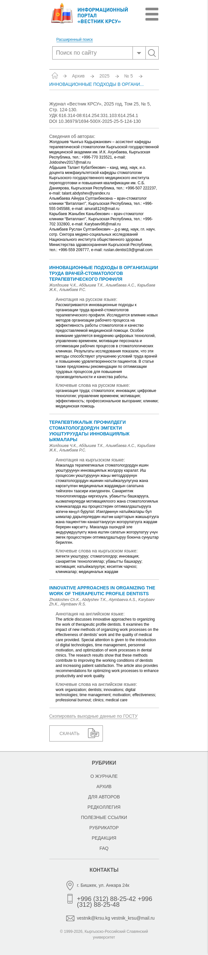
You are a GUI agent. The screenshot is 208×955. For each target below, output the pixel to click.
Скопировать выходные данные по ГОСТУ (93, 716)
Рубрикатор (104, 827)
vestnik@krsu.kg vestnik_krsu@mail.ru (116, 918)
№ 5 (128, 75)
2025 (104, 75)
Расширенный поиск (74, 40)
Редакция (104, 838)
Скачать (70, 733)
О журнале (104, 776)
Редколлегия (103, 807)
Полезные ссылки (104, 817)
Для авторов (104, 796)
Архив (78, 75)
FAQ (103, 848)
